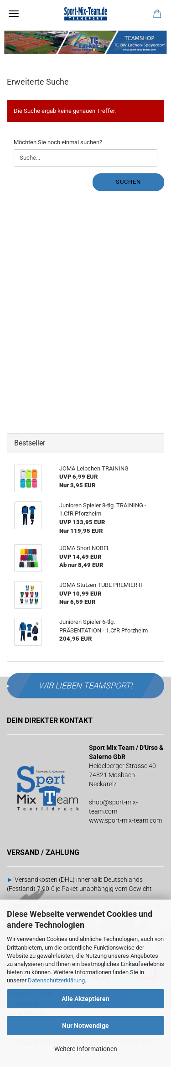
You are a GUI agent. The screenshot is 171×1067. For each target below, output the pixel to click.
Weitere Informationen (85, 1048)
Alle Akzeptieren (85, 998)
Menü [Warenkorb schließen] (14, 13)
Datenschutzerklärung (56, 980)
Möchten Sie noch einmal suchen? (58, 142)
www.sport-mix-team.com (125, 820)
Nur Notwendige (85, 1025)
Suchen (128, 181)
